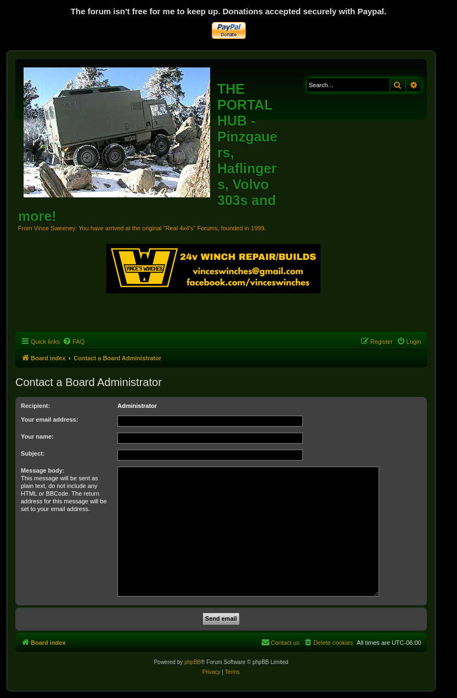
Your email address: (49, 419)
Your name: (37, 436)
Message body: (42, 470)
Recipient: (35, 405)
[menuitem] (73, 341)
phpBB (192, 662)
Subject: (32, 453)
